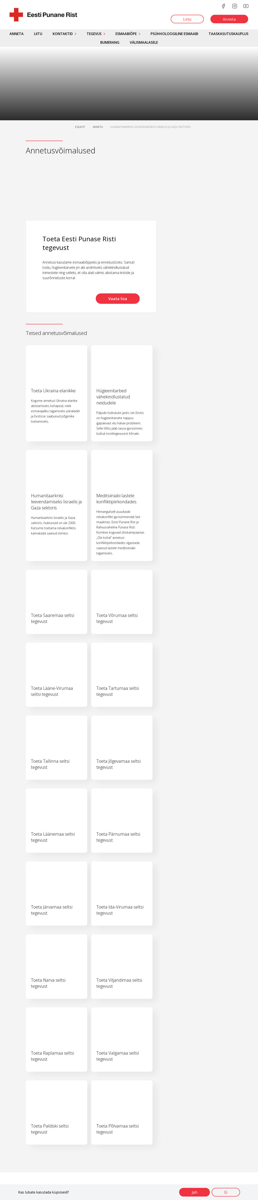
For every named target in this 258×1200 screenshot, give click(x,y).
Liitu (38, 33)
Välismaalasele (144, 42)
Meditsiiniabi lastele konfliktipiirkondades (116, 499)
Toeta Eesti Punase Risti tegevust (79, 243)
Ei (225, 1192)
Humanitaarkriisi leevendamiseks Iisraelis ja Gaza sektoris (56, 502)
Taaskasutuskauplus (228, 33)
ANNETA (98, 127)
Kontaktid (63, 33)
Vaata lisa (117, 298)
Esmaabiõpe (126, 33)
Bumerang (109, 42)
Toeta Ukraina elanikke (53, 391)
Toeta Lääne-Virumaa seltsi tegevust (52, 691)
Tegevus (94, 33)
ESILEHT (80, 127)
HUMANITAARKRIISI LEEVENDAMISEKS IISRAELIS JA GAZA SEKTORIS (150, 127)
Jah (194, 1192)
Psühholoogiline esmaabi (174, 33)
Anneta (17, 33)
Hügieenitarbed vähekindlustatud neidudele (113, 397)
